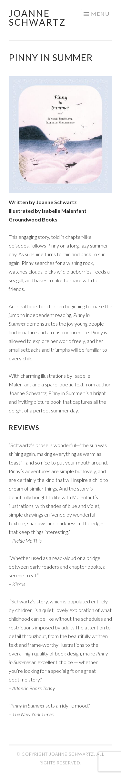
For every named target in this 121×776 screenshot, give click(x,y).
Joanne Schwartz (37, 18)
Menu (100, 14)
